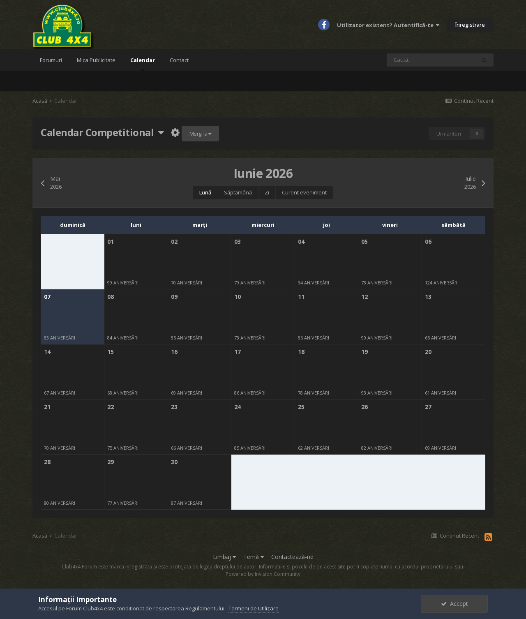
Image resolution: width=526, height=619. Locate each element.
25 (301, 407)
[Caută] (431, 60)
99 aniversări (122, 282)
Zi (267, 192)
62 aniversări (313, 448)
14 (47, 352)
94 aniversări (313, 282)
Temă (253, 557)
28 (47, 462)
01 (110, 241)
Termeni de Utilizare (253, 608)
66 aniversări (186, 448)
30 (174, 462)
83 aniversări (59, 338)
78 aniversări (376, 282)
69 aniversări (186, 393)
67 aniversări (59, 393)
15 (110, 352)
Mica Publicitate (96, 60)
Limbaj (224, 557)
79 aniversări (249, 282)
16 (174, 352)
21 (47, 407)
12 (364, 296)
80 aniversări (59, 503)
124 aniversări (442, 282)
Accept (454, 603)
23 (174, 407)
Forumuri (51, 60)
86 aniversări (313, 338)
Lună (205, 192)
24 (237, 407)
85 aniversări (186, 338)
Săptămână (238, 192)
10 (237, 296)
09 (174, 296)
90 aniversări (376, 338)
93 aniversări (376, 393)
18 (301, 352)
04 (301, 241)
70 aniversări (186, 282)
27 (428, 407)
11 (301, 296)
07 (47, 296)
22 (110, 407)
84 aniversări (122, 338)
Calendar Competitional (102, 132)
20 (428, 352)
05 (364, 241)
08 (110, 296)
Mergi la (200, 133)
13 (428, 296)
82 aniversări (376, 448)
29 (110, 462)
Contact (179, 60)
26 (364, 407)
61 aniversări (440, 393)
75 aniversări (122, 448)
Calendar (142, 63)
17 (237, 352)
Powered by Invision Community (263, 573)
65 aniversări (440, 338)
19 (364, 352)
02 (174, 241)
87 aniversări (186, 503)
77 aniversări (122, 503)
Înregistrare (470, 24)
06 (428, 241)
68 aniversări (122, 393)
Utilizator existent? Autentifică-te (388, 25)
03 (237, 241)
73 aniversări (249, 338)
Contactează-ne (292, 557)
